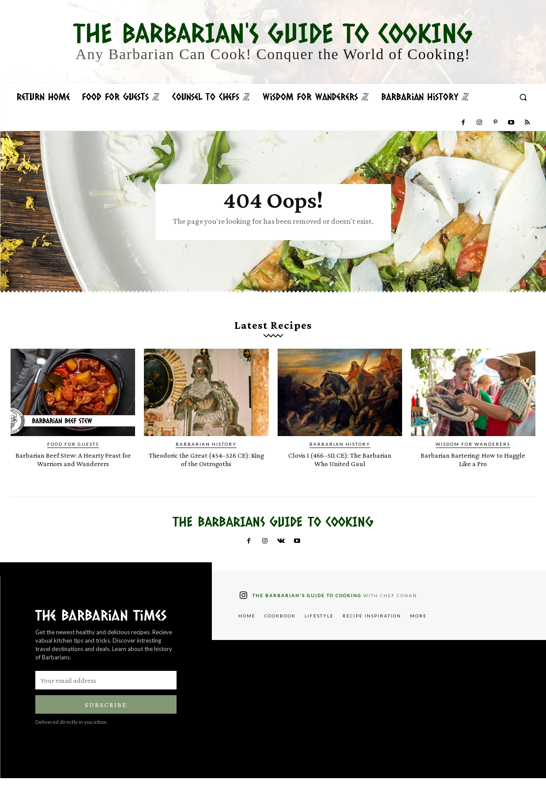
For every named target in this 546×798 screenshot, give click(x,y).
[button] (523, 97)
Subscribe (106, 724)
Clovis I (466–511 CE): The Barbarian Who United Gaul (339, 470)
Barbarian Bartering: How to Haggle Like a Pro (473, 470)
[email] (106, 700)
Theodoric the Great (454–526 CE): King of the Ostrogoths (206, 470)
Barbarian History (206, 455)
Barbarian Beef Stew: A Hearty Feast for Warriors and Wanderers (72, 475)
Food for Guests (73, 455)
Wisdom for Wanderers (473, 455)
